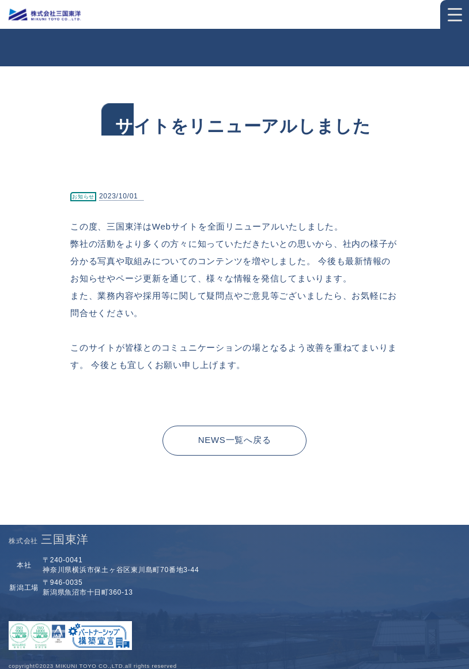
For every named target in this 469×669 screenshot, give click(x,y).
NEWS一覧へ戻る (234, 440)
